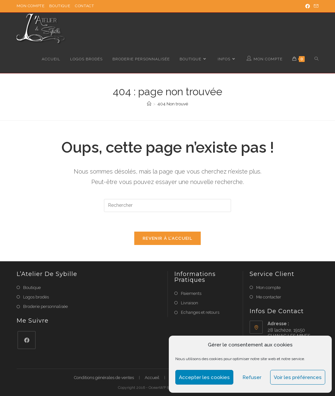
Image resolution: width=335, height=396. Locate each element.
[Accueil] (149, 103)
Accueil (152, 377)
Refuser (251, 377)
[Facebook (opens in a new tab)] (307, 6)
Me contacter (268, 297)
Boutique (59, 6)
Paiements (191, 293)
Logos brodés (36, 297)
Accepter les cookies (204, 377)
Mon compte (30, 6)
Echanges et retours (200, 312)
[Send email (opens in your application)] (315, 6)
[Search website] (316, 59)
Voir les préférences (298, 377)
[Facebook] (27, 340)
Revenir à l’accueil (167, 238)
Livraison (189, 302)
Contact (84, 6)
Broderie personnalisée (45, 306)
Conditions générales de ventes (104, 377)
